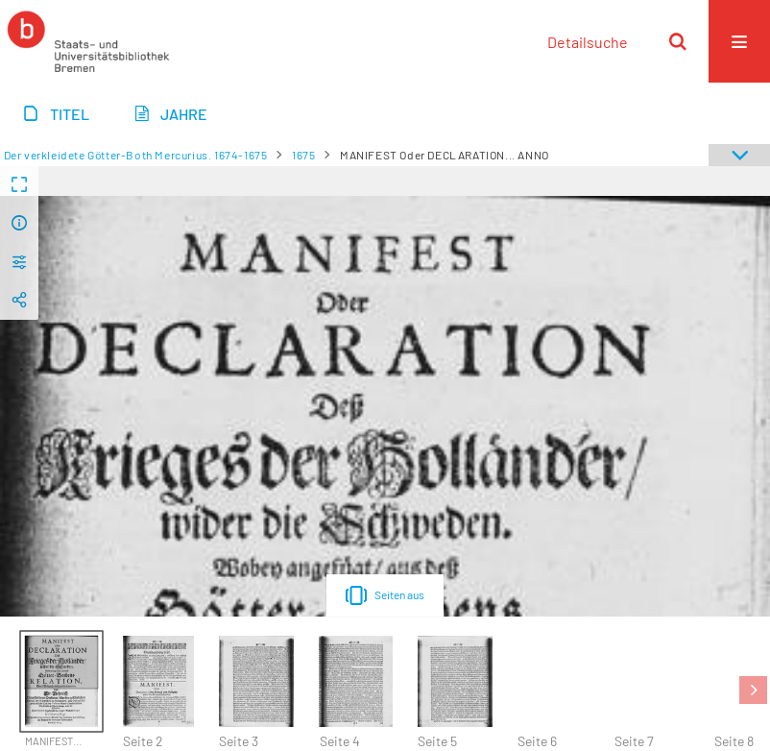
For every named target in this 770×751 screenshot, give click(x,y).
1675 (303, 154)
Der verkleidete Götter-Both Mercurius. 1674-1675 (136, 154)
